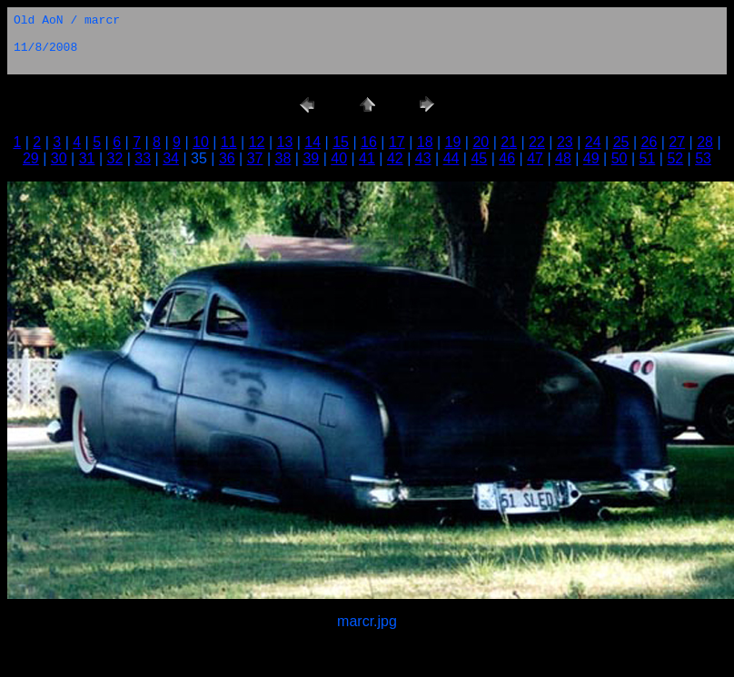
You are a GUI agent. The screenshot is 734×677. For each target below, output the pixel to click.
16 (369, 142)
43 (423, 158)
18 (425, 142)
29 (31, 158)
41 (367, 158)
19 (453, 142)
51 (648, 158)
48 (563, 158)
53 (703, 158)
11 (229, 142)
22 (537, 142)
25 (621, 142)
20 (480, 142)
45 (479, 158)
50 (619, 158)
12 (257, 142)
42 (395, 158)
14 (312, 142)
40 (339, 158)
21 (509, 142)
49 (591, 158)
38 (283, 158)
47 (535, 158)
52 (675, 158)
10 (201, 142)
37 (255, 158)
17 (397, 142)
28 (705, 142)
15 (340, 142)
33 (142, 158)
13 (285, 142)
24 (593, 142)
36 (227, 158)
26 (648, 142)
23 (565, 142)
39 (311, 158)
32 (115, 158)
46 (507, 158)
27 (677, 142)
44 (451, 158)
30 (59, 158)
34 (171, 158)
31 (87, 158)
